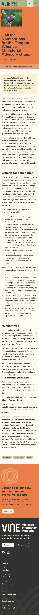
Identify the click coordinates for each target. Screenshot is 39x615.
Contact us (22, 545)
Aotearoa (6, 457)
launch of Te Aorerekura (17, 104)
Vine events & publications (12, 593)
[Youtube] (8, 552)
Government (18, 457)
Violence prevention (9, 607)
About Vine (6, 562)
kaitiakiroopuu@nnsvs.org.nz (16, 378)
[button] (35, 3)
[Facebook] (3, 552)
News (7, 66)
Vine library (6, 569)
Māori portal (6, 576)
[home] (10, 4)
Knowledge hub (8, 583)
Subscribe (8, 511)
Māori (29, 457)
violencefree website (11, 359)
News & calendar (8, 600)
